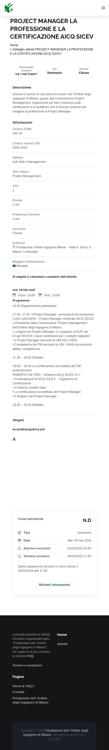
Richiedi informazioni (54, 584)
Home (14, 45)
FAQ (30, 656)
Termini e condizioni (27, 665)
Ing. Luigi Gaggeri (26, 73)
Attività (62, 644)
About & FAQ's (23, 686)
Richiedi (20, 266)
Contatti (18, 692)
